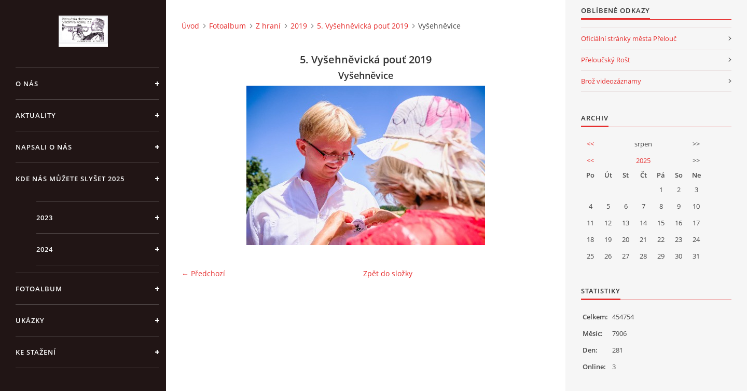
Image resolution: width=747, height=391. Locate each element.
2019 (298, 26)
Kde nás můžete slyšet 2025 (70, 178)
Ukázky (30, 320)
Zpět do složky (387, 273)
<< (590, 144)
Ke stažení (36, 352)
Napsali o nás (44, 147)
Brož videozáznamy (611, 81)
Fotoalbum (39, 288)
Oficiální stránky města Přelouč (628, 38)
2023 (44, 217)
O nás (27, 83)
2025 (643, 160)
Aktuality (36, 115)
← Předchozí (203, 273)
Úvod (190, 26)
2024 (44, 249)
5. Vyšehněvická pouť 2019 (362, 26)
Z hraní (268, 26)
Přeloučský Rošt (605, 59)
